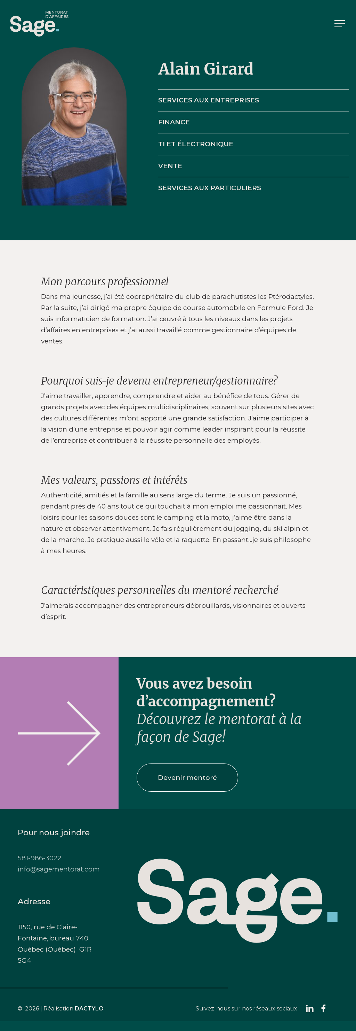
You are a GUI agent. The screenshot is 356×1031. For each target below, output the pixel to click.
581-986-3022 (39, 858)
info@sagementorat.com (59, 869)
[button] (340, 24)
